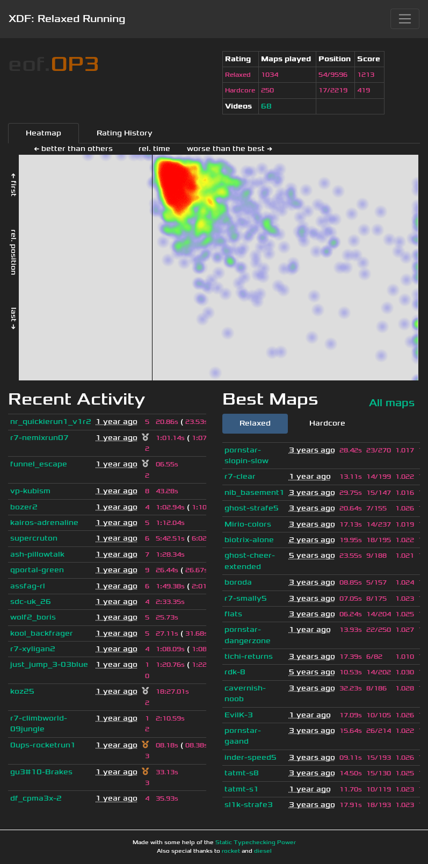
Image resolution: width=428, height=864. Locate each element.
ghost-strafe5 (251, 508)
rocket (231, 851)
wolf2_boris (33, 617)
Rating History (125, 133)
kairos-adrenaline (44, 522)
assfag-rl (27, 586)
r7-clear (240, 476)
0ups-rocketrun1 (43, 745)
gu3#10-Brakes (41, 771)
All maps (392, 403)
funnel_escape (38, 464)
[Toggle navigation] (404, 19)
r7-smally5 (245, 598)
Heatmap (43, 133)
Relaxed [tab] (255, 423)
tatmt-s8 (241, 772)
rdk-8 (234, 671)
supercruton (33, 538)
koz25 (22, 691)
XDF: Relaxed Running (67, 19)
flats (233, 613)
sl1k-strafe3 (248, 804)
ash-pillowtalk (37, 554)
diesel (263, 851)
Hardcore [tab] (327, 423)
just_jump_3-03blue (49, 664)
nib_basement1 (254, 492)
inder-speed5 (250, 757)
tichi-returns (248, 656)
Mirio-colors (247, 524)
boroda (238, 582)
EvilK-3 (238, 714)
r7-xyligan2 (32, 648)
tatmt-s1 (241, 789)
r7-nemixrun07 (39, 437)
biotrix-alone (249, 539)
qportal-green (37, 569)
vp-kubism (30, 490)
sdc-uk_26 (30, 601)
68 (266, 106)
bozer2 (24, 507)
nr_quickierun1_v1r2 (50, 421)
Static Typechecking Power (255, 842)
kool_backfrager (41, 633)
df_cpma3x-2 (36, 798)
